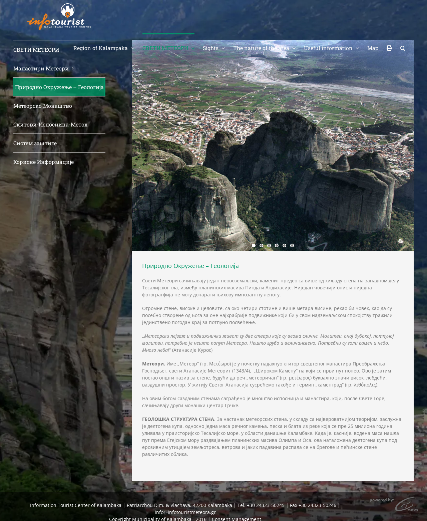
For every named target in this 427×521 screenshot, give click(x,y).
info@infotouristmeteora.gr (185, 512)
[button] (402, 47)
